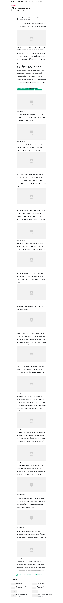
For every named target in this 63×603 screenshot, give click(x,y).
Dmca (29, 1)
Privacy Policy (33, 1)
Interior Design (40, 1)
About (36, 1)
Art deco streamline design (22, 88)
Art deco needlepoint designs (32, 88)
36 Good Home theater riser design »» (37, 574)
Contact (26, 1)
